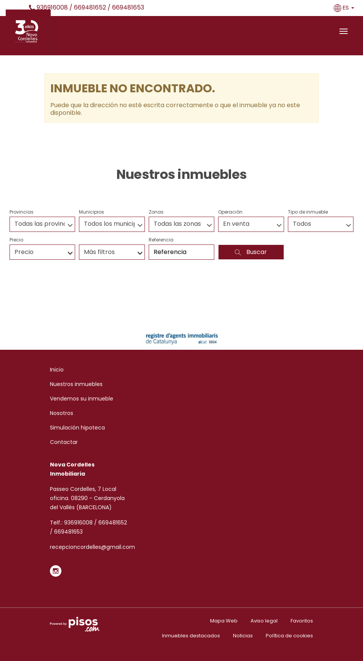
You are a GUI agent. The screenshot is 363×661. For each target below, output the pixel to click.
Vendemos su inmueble (81, 398)
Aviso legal (264, 620)
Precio (16, 239)
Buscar (251, 252)
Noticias (243, 635)
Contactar (64, 442)
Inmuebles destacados (191, 635)
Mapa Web (224, 620)
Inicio (57, 369)
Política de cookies (289, 635)
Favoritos (302, 620)
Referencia (161, 239)
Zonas (156, 212)
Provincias (22, 212)
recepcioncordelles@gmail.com (92, 547)
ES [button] (345, 7)
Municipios (91, 212)
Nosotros (61, 413)
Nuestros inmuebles (76, 384)
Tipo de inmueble (308, 212)
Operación (230, 212)
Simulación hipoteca (77, 427)
